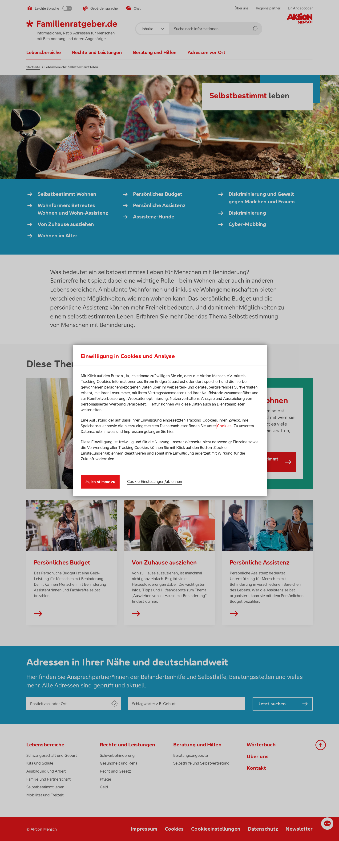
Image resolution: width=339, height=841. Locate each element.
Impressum (133, 431)
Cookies (224, 425)
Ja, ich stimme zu (100, 481)
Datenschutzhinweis (98, 431)
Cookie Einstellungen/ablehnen (154, 481)
